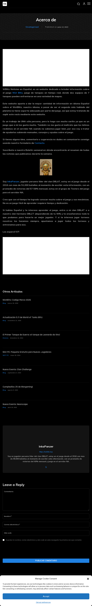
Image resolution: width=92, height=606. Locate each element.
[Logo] (5, 4)
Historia (5, 338)
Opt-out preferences (43, 602)
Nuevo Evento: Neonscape (15, 404)
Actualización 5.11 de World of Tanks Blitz (23, 317)
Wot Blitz (17, 92)
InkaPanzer (13, 181)
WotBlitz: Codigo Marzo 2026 (17, 299)
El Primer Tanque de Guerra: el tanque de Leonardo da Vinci (31, 334)
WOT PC (6, 355)
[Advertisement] (46, 67)
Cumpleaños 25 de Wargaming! (18, 386)
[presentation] (23, 551)
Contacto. (40, 143)
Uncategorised (32, 27)
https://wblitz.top (46, 452)
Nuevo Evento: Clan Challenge (17, 369)
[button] (88, 578)
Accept (46, 596)
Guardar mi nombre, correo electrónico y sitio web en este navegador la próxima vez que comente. (44, 540)
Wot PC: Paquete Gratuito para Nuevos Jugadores (27, 352)
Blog (4, 303)
